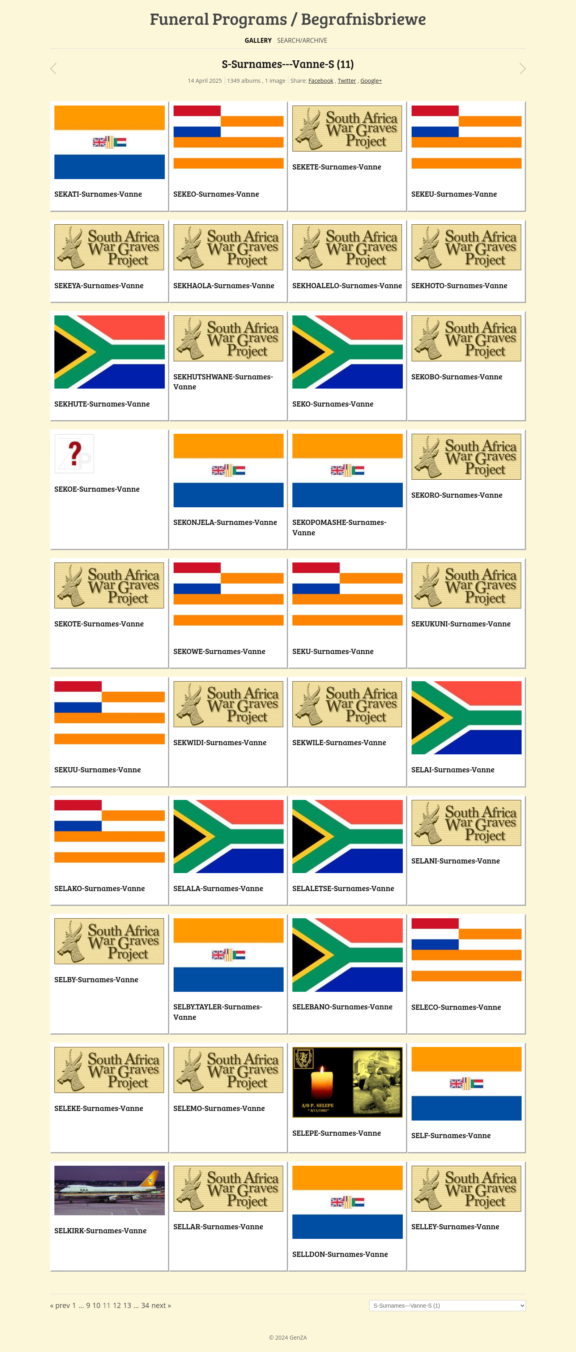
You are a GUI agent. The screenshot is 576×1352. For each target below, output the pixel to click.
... (81, 1305)
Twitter (347, 80)
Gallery (258, 40)
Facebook (320, 80)
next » (161, 1305)
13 (127, 1305)
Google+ (371, 80)
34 (145, 1305)
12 (117, 1305)
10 (96, 1305)
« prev (60, 1305)
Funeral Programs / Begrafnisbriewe (288, 18)
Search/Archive (302, 40)
